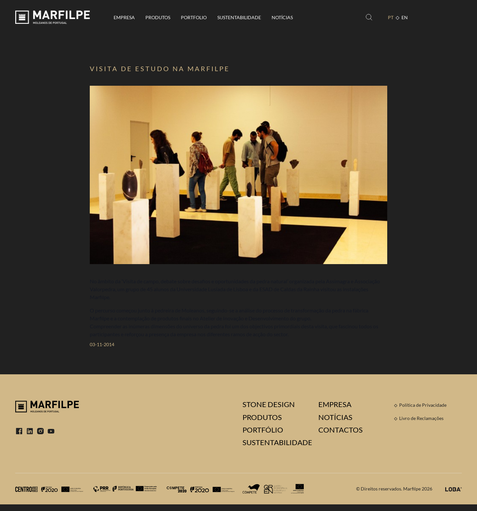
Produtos (157, 17)
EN (404, 17)
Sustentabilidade (239, 17)
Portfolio (194, 17)
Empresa (124, 17)
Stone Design (268, 404)
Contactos (340, 430)
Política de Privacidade (423, 405)
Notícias (282, 17)
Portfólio (262, 430)
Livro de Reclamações (421, 418)
